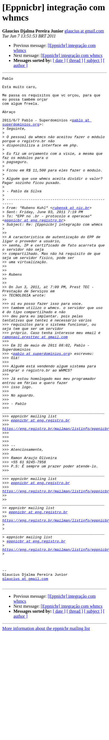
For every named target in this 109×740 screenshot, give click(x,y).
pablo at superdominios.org (41, 409)
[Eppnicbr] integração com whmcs (72, 55)
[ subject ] (93, 60)
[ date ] (59, 60)
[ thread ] (75, 60)
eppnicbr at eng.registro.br (33, 249)
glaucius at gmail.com (84, 31)
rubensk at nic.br (70, 234)
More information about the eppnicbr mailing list (46, 730)
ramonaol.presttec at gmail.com (35, 389)
